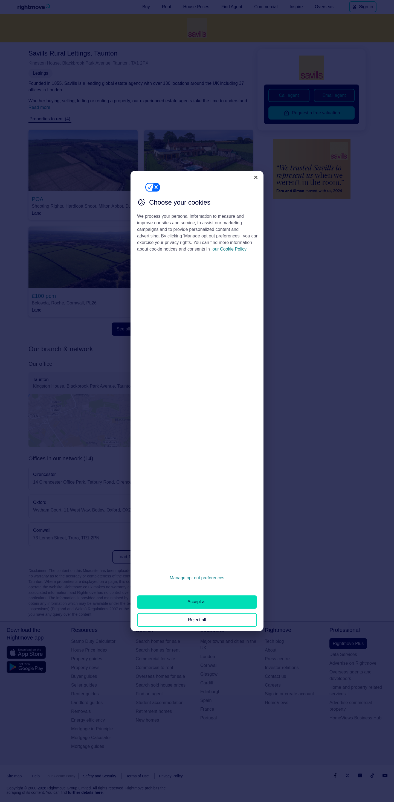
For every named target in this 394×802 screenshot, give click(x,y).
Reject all (197, 619)
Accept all (196, 602)
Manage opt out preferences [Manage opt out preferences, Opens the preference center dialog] (197, 578)
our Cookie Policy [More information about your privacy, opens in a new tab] (230, 249)
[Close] (256, 177)
